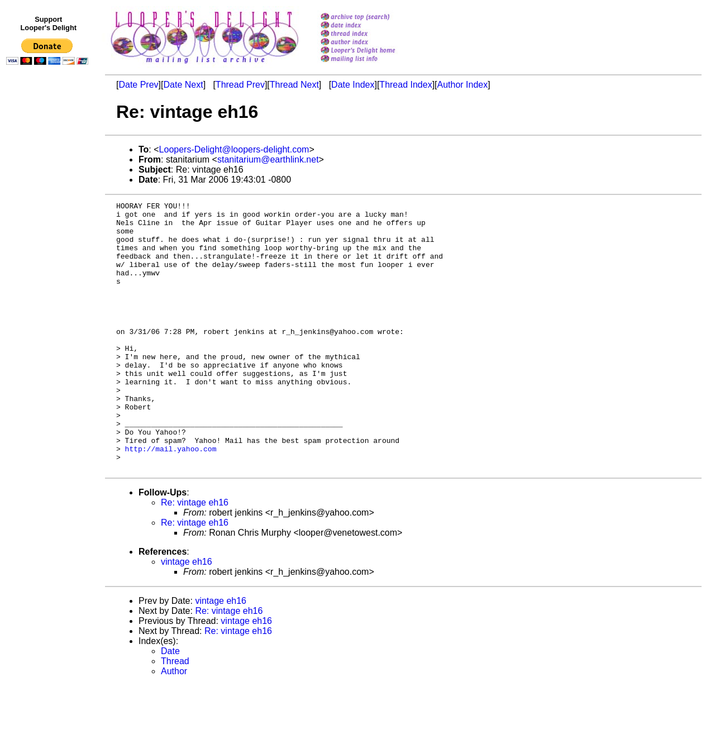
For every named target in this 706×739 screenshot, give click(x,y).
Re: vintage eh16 (194, 556)
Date (170, 704)
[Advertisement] (49, 300)
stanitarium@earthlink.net (268, 159)
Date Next (183, 84)
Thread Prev (240, 84)
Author (174, 725)
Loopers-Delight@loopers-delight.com (234, 149)
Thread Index (405, 84)
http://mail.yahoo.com (171, 499)
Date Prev (138, 84)
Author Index (462, 84)
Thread (175, 714)
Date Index (352, 84)
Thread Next (294, 84)
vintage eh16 (186, 615)
